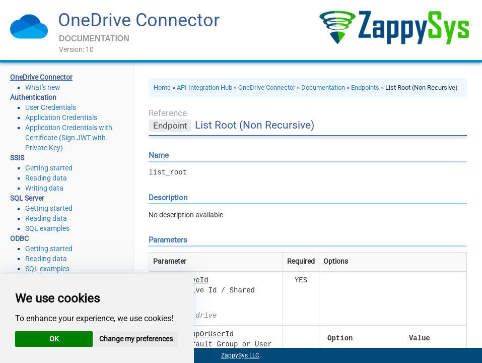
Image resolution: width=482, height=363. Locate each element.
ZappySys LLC (240, 355)
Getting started (49, 168)
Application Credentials (61, 117)
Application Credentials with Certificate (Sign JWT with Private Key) (68, 138)
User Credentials (50, 107)
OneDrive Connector (139, 20)
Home (162, 87)
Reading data (46, 178)
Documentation (323, 87)
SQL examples (47, 228)
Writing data (44, 188)
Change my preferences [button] (136, 339)
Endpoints (365, 87)
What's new (42, 87)
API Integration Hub (204, 87)
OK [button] (54, 339)
